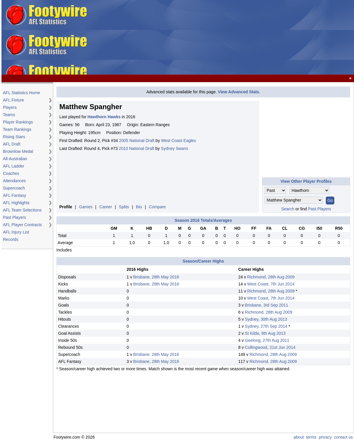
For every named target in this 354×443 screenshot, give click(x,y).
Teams (9, 114)
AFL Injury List (16, 232)
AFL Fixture (13, 100)
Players (10, 107)
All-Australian (15, 158)
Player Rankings (18, 122)
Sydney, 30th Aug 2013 (266, 319)
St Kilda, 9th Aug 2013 (265, 333)
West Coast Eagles (178, 140)
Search (287, 209)
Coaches (11, 173)
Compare (157, 206)
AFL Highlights (16, 202)
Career (105, 206)
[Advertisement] (221, 37)
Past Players (14, 217)
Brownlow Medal (18, 151)
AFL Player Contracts (22, 224)
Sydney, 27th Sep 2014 (266, 326)
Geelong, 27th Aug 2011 (267, 340)
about (298, 437)
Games (85, 206)
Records (10, 239)
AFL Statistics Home (21, 92)
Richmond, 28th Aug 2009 (270, 277)
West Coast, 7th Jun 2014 (270, 284)
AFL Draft (11, 144)
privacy (325, 437)
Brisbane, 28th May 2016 (156, 277)
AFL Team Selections (22, 210)
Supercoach (14, 188)
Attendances (14, 180)
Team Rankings (17, 129)
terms (311, 437)
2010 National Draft (136, 148)
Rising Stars (14, 136)
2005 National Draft (137, 140)
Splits (124, 206)
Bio (139, 206)
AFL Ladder (13, 166)
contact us (343, 437)
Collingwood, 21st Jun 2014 (270, 347)
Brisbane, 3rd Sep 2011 (266, 305)
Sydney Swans (174, 148)
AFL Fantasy (14, 195)
